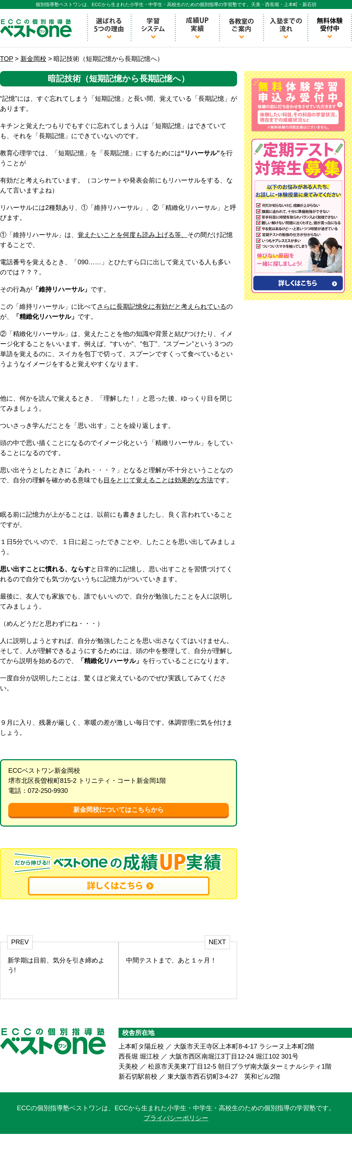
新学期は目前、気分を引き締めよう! (56, 965)
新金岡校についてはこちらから (118, 809)
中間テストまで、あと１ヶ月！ (171, 960)
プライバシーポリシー (176, 1118)
